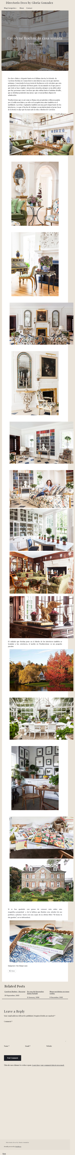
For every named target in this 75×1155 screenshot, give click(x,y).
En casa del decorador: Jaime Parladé (35, 992)
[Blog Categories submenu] (16, 8)
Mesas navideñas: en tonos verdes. (59, 992)
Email (27, 1046)
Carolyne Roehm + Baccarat (14, 992)
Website (49, 1046)
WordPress (18, 1146)
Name (6, 1046)
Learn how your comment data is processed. (48, 1065)
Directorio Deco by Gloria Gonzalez (29, 3)
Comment (8, 1021)
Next (4, 1154)
